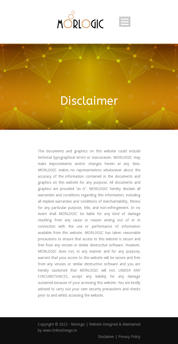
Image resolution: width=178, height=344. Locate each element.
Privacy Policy (129, 337)
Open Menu (124, 22)
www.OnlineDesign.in (60, 330)
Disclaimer (106, 337)
